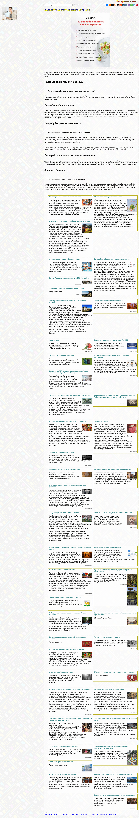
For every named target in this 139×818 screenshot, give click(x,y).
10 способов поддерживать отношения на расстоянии (114, 672)
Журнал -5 (85, 814)
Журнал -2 (57, 814)
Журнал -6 (94, 814)
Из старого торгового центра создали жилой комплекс (69, 395)
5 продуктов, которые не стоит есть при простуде (68, 421)
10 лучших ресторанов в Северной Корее (64, 259)
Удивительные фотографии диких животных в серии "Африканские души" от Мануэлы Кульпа (114, 396)
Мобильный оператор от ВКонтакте (107, 547)
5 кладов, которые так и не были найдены (110, 689)
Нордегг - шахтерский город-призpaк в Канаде (66, 288)
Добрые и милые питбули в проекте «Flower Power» (114, 513)
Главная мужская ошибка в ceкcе (61, 452)
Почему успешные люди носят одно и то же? (77, 91)
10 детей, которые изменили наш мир (63, 746)
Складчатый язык (101, 421)
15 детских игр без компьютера (61, 672)
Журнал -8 (112, 814)
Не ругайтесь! (54, 340)
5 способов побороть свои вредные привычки (112, 259)
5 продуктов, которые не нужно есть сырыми (66, 649)
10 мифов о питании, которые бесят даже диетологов (69, 221)
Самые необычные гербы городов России (65, 597)
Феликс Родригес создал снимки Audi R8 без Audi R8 (69, 278)
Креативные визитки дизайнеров (61, 355)
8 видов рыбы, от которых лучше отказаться (66, 197)
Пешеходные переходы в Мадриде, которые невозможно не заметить (111, 747)
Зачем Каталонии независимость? (62, 570)
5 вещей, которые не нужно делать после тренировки (69, 689)
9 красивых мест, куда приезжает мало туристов (112, 469)
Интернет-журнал (128, 1)
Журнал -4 (75, 814)
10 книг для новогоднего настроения (108, 197)
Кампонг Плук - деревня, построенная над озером (113, 774)
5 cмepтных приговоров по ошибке (62, 774)
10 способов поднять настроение (73, 179)
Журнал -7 (103, 814)
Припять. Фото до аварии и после (107, 637)
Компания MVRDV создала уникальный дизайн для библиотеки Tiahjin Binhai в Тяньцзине (68, 372)
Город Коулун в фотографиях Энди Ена (64, 513)
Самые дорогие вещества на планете (108, 300)
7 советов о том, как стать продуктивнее (75, 132)
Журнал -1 (48, 814)
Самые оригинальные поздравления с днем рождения (115, 795)
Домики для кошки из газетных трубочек (64, 469)
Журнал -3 (66, 814)
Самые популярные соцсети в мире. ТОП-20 (111, 340)
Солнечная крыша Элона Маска (61, 762)
